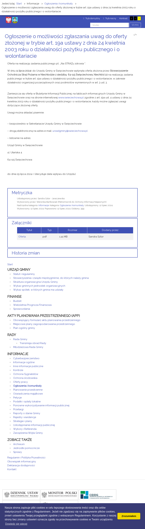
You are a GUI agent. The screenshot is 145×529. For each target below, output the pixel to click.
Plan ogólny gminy (24, 328)
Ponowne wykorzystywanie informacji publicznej (41, 405)
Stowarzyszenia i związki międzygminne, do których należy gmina (51, 278)
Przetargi (18, 409)
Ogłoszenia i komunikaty (72, 205)
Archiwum (19, 444)
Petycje (17, 397)
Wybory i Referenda (25, 429)
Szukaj (135, 25)
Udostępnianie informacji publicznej (34, 425)
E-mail (137, 62)
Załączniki (21, 222)
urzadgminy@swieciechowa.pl (70, 130)
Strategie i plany (22, 421)
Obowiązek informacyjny (21, 461)
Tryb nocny (109, 18)
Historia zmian (26, 253)
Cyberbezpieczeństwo (26, 358)
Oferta (22, 236)
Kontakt (11, 469)
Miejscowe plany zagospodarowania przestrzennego (44, 324)
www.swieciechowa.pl (71, 97)
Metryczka (22, 192)
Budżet (17, 301)
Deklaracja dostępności (21, 465)
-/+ (135, 34)
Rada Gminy (20, 339)
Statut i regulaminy (24, 274)
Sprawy (17, 452)
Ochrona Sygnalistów (25, 374)
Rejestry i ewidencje (24, 417)
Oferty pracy (20, 381)
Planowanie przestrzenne (28, 389)
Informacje (43, 205)
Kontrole (18, 370)
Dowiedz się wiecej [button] (16, 523)
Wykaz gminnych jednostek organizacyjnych (39, 285)
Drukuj (133, 62)
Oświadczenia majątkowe (28, 393)
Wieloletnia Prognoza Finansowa (32, 304)
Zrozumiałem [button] (129, 516)
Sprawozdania (21, 308)
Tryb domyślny (91, 18)
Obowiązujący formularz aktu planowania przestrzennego (46, 320)
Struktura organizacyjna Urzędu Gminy (35, 281)
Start (10, 264)
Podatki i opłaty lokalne (27, 401)
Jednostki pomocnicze (26, 448)
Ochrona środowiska (25, 378)
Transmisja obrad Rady (33, 343)
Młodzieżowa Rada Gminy (28, 347)
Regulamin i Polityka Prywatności (26, 457)
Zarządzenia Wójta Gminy (28, 432)
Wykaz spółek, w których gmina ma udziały (38, 289)
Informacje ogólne (24, 362)
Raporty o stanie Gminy (26, 413)
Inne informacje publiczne (28, 366)
